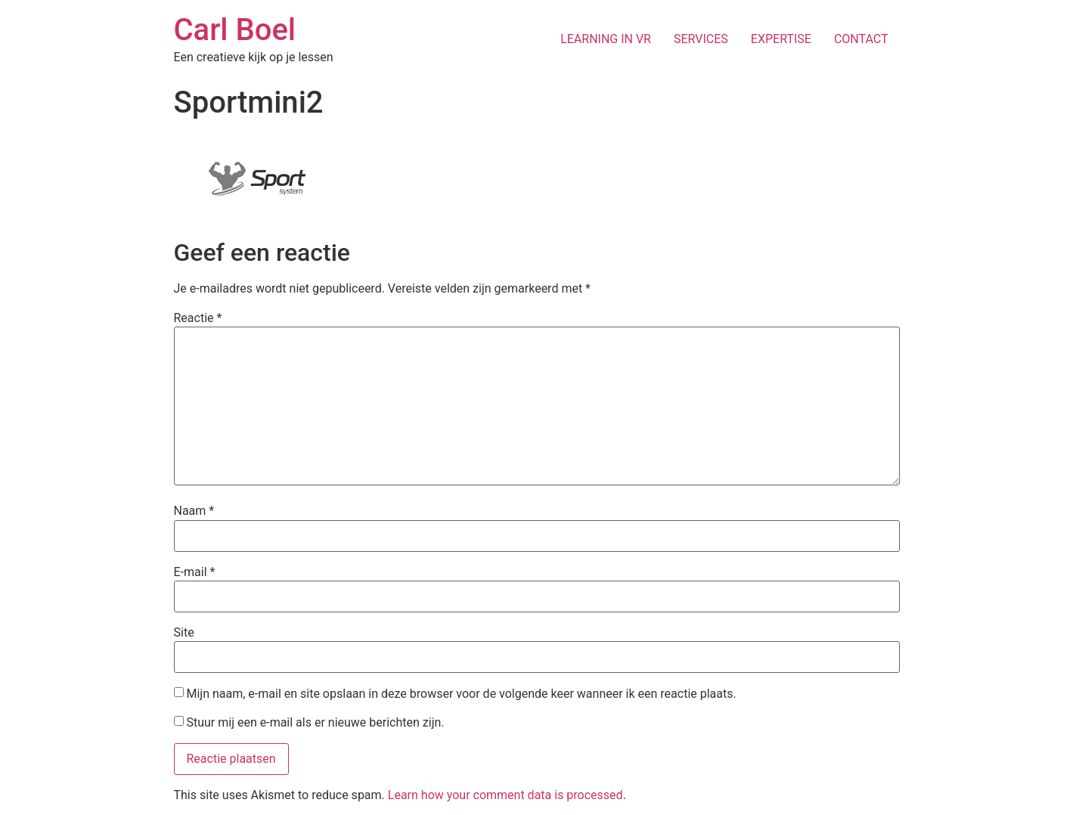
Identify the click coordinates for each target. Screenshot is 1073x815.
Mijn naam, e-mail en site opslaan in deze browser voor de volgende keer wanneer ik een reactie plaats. (461, 694)
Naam (194, 511)
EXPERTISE (781, 39)
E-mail (195, 572)
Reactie (198, 318)
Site (184, 633)
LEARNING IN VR (605, 39)
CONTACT (861, 39)
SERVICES (701, 39)
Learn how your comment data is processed (505, 795)
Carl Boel (235, 30)
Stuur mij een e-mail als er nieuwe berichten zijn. (315, 722)
